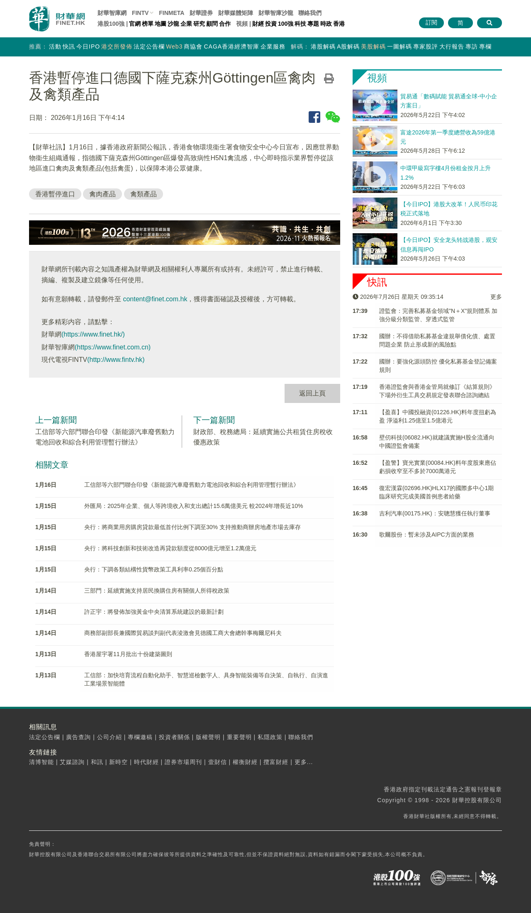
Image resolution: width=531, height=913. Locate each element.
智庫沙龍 (275, 13)
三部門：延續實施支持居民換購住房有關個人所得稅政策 (156, 590)
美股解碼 (373, 46)
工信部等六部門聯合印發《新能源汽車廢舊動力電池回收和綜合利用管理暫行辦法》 (191, 484)
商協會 (193, 46)
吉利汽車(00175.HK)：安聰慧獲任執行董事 (434, 513)
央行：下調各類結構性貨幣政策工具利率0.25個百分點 (153, 569)
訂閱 (431, 22)
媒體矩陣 (235, 13)
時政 (326, 23)
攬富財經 (275, 762)
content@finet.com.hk (155, 299)
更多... (304, 762)
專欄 (485, 46)
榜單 (147, 23)
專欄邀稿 (140, 737)
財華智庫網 (112, 13)
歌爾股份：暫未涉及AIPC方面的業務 (426, 534)
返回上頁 (312, 393)
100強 (285, 23)
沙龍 (173, 23)
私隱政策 (270, 737)
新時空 (118, 762)
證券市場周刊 (183, 762)
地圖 (160, 23)
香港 (339, 23)
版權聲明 (208, 737)
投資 (271, 23)
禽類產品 (143, 194)
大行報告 (451, 46)
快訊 (69, 46)
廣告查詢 (78, 737)
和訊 (97, 762)
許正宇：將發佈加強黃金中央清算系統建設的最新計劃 (154, 611)
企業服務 (273, 46)
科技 (300, 23)
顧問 (212, 23)
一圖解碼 (399, 46)
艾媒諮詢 (72, 762)
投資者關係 (174, 737)
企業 (186, 23)
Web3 (174, 46)
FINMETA (171, 13)
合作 (225, 23)
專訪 (471, 46)
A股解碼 (348, 46)
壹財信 (217, 762)
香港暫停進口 (55, 194)
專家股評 (425, 46)
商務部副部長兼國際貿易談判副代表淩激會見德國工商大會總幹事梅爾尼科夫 (183, 633)
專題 (313, 23)
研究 (199, 23)
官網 (135, 23)
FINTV (140, 13)
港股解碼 (323, 46)
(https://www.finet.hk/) (93, 334)
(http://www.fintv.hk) (115, 359)
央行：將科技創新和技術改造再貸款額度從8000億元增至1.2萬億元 (170, 548)
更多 (496, 296)
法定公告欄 (149, 46)
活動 (55, 46)
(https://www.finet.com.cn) (113, 347)
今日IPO (88, 46)
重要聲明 (239, 737)
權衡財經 (245, 762)
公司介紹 (109, 737)
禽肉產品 (102, 194)
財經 (258, 23)
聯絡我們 (310, 13)
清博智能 (41, 762)
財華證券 (201, 13)
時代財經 (146, 762)
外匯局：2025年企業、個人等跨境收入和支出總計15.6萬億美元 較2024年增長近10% (193, 506)
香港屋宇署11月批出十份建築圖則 (128, 654)
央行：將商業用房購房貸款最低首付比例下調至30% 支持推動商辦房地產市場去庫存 (192, 527)
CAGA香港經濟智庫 (231, 46)
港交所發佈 (116, 46)
